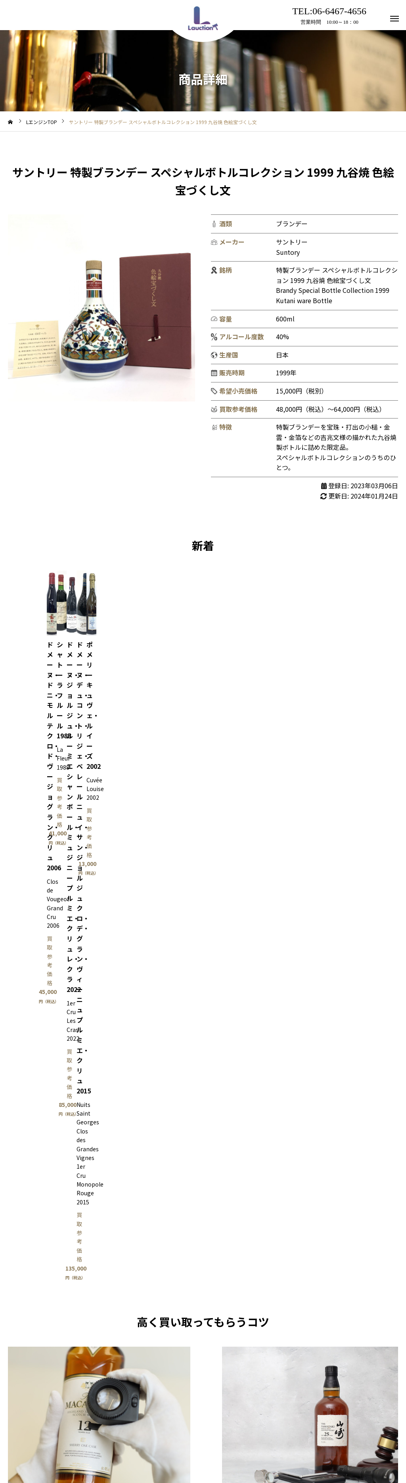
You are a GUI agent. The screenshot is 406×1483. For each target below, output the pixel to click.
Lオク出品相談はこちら (310, 1053)
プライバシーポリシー (241, 1447)
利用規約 (148, 1447)
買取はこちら (99, 1053)
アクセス (186, 1447)
